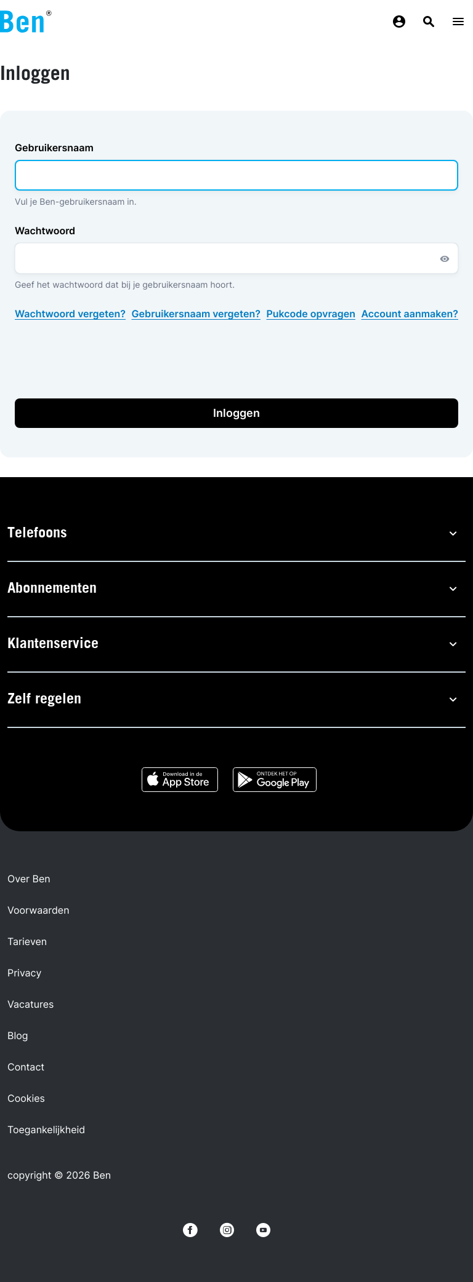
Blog (17, 1035)
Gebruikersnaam (54, 147)
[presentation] (108, 360)
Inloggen (236, 412)
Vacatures (30, 1004)
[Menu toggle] (458, 22)
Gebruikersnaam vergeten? (196, 313)
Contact (25, 1067)
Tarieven (27, 941)
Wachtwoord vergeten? (70, 313)
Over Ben (29, 878)
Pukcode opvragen (311, 313)
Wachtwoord (45, 230)
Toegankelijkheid (46, 1129)
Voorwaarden (38, 910)
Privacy (24, 973)
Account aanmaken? (410, 313)
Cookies (26, 1098)
